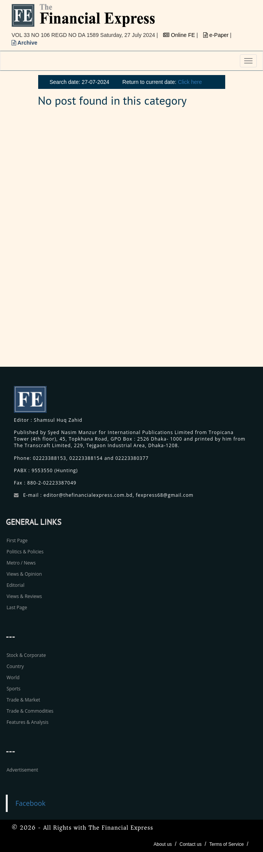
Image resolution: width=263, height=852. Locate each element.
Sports (13, 688)
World (13, 677)
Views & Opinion (24, 574)
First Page (17, 540)
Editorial (15, 585)
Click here (190, 82)
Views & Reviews (24, 596)
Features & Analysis (28, 722)
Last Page (17, 607)
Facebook (30, 803)
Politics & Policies (25, 551)
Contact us (190, 844)
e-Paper (216, 35)
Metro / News (21, 563)
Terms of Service (226, 844)
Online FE (179, 35)
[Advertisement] (205, 241)
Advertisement (22, 770)
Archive (24, 43)
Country (15, 666)
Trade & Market (23, 700)
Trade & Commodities (30, 711)
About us (162, 844)
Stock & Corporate (26, 655)
